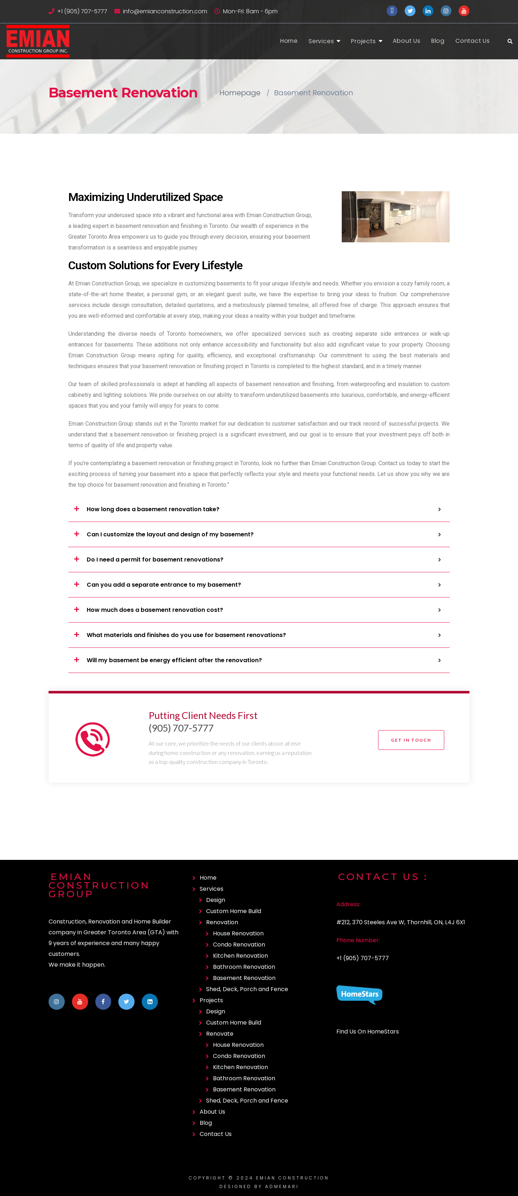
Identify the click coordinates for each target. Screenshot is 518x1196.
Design (215, 900)
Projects (363, 41)
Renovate (219, 1034)
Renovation (222, 922)
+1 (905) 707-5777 (82, 11)
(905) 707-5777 (181, 728)
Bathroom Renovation (244, 967)
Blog (438, 41)
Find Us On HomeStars (367, 1031)
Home (289, 41)
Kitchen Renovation (240, 956)
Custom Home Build (233, 911)
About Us (406, 41)
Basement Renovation (244, 978)
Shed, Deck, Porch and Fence (247, 989)
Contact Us (472, 41)
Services (321, 41)
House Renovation (238, 933)
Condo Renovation (239, 944)
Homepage (239, 93)
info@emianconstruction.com (165, 11)
